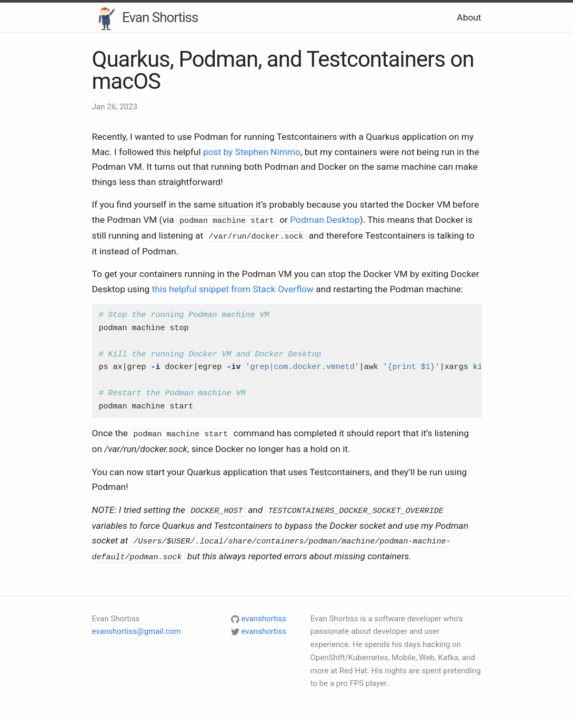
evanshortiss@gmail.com (137, 627)
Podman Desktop (324, 219)
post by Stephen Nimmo (251, 152)
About (469, 17)
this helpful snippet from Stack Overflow (233, 287)
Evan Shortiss (145, 18)
